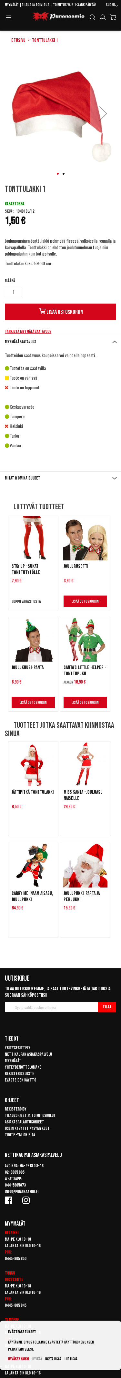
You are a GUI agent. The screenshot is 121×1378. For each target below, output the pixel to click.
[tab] (60, 342)
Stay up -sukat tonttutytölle (26, 569)
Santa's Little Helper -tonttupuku (85, 671)
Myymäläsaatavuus (20, 341)
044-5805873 (15, 1185)
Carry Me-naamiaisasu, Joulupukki (32, 896)
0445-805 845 (15, 1305)
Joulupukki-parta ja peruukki (82, 896)
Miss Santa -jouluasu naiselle (83, 795)
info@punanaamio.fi (21, 1191)
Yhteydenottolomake (23, 1067)
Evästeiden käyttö (20, 1080)
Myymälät (12, 5)
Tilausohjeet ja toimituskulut (30, 1115)
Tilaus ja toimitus (35, 5)
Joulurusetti (76, 566)
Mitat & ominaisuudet (22, 478)
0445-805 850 (15, 1258)
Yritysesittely (17, 1048)
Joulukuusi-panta (28, 668)
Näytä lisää (53, 1359)
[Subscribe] (107, 1007)
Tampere (12, 1320)
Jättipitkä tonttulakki (33, 792)
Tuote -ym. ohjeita (20, 1135)
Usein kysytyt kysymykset (27, 1128)
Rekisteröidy (15, 1109)
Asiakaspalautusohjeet (24, 1122)
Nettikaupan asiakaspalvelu (28, 1054)
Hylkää (37, 1359)
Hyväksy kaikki (18, 1359)
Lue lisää (71, 1359)
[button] (112, 5)
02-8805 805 (15, 1172)
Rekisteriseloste (19, 1073)
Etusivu (18, 40)
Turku (10, 1273)
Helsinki (11, 1233)
